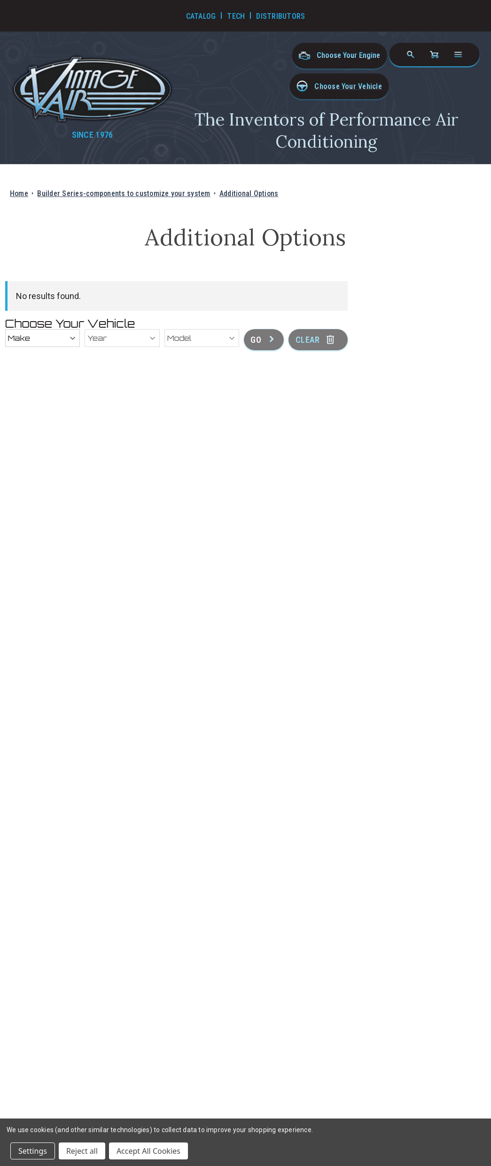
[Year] (122, 338)
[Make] (42, 338)
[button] (339, 86)
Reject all (82, 1151)
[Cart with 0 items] (434, 54)
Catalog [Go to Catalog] (201, 16)
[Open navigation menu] (458, 54)
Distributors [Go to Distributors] (280, 16)
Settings (32, 1151)
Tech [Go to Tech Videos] (236, 16)
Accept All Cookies (148, 1151)
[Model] (202, 338)
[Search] (410, 54)
